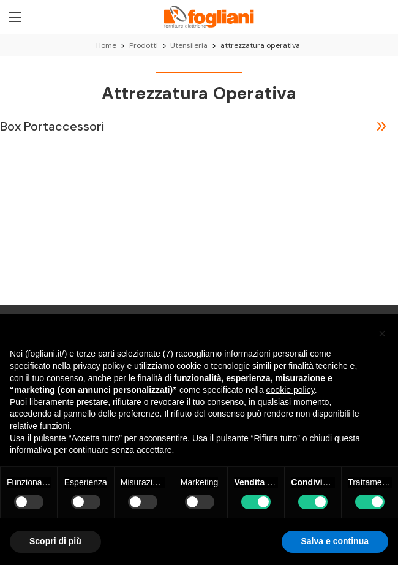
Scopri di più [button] (55, 541)
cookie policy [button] (290, 390)
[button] (382, 333)
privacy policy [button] (99, 366)
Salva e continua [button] (335, 541)
